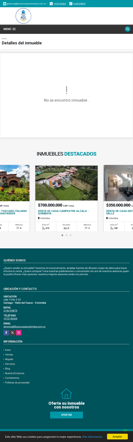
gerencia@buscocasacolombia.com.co (24, 326)
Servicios (10, 364)
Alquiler (9, 359)
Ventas (9, 354)
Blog (7, 368)
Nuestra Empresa (14, 373)
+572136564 (60, 3)
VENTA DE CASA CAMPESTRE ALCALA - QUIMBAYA (63, 212)
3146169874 (79, 3)
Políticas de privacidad (17, 382)
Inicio (4, 38)
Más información (92, 437)
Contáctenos (12, 378)
